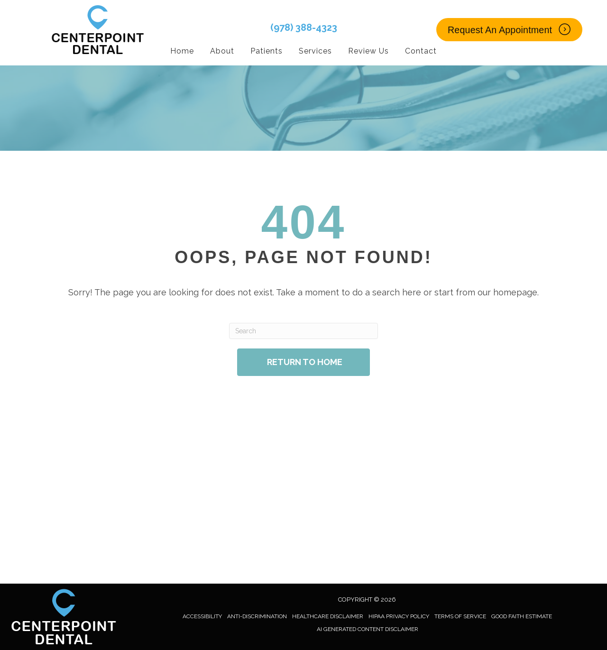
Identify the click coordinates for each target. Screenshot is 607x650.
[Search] (303, 331)
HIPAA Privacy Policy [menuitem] (398, 616)
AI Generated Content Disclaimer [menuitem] (367, 629)
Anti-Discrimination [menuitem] (257, 616)
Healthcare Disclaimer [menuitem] (327, 616)
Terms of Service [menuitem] (460, 616)
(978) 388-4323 (303, 27)
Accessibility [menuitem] (202, 616)
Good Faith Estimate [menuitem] (521, 616)
